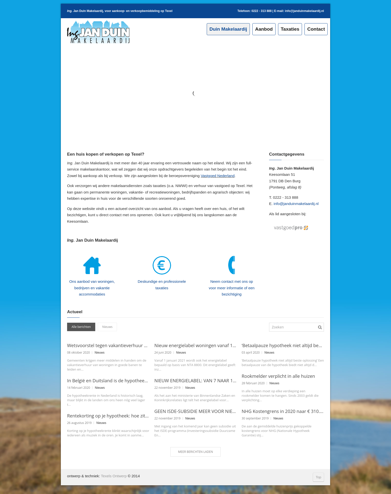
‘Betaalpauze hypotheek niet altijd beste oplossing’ (283, 345)
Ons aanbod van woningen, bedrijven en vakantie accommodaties (92, 287)
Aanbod (264, 29)
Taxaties (290, 29)
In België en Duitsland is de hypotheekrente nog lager (108, 381)
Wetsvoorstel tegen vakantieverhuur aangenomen (108, 345)
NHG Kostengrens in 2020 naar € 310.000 (283, 411)
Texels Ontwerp (114, 476)
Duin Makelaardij (228, 29)
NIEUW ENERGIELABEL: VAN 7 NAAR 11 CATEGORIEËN (195, 381)
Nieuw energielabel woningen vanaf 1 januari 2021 (195, 345)
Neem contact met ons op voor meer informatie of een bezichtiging (231, 287)
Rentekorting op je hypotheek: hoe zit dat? (108, 416)
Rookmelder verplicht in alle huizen (278, 376)
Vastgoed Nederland (218, 176)
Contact (316, 29)
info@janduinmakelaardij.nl (304, 11)
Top (318, 477)
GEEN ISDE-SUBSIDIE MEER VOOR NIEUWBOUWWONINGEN (195, 411)
